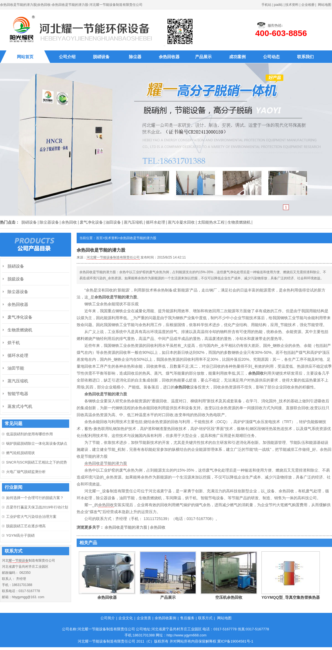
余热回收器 (169, 56)
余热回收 (69, 222)
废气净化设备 (91, 222)
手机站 (266, 5)
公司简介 (107, 618)
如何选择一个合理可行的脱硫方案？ (35, 498)
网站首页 (25, 56)
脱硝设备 (101, 56)
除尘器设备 (49, 222)
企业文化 (125, 618)
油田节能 (15, 368)
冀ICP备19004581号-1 (235, 641)
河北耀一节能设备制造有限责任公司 (113, 257)
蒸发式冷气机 (19, 406)
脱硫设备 (15, 279)
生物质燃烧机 (239, 222)
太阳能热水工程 (211, 222)
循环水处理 (155, 222)
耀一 (12, 560)
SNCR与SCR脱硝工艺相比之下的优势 (36, 462)
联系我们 (305, 56)
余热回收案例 (165, 618)
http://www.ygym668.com (187, 635)
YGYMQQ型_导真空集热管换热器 (290, 597)
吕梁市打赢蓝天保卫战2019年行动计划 (37, 507)
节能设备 (21, 560)
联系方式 (205, 618)
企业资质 (144, 618)
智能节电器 (17, 393)
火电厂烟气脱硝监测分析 (26, 472)
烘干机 (13, 342)
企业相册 (308, 5)
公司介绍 (67, 56)
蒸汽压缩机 (133, 222)
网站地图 (324, 5)
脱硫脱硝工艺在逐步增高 (26, 526)
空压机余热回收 (228, 597)
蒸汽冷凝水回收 (181, 222)
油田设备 (113, 222)
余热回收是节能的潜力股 (138, 238)
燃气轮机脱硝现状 (20, 453)
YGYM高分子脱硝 (20, 535)
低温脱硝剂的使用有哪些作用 (29, 434)
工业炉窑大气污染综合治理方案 (31, 517)
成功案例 (237, 56)
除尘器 (135, 56)
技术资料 (292, 5)
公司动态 (271, 56)
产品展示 (203, 56)
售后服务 (187, 618)
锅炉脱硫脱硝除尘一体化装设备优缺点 (36, 443)
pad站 (278, 5)
